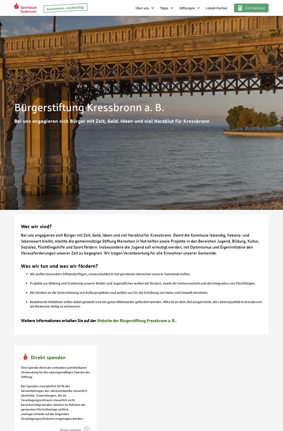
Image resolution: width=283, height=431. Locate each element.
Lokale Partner (217, 8)
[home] (25, 8)
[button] (145, 8)
